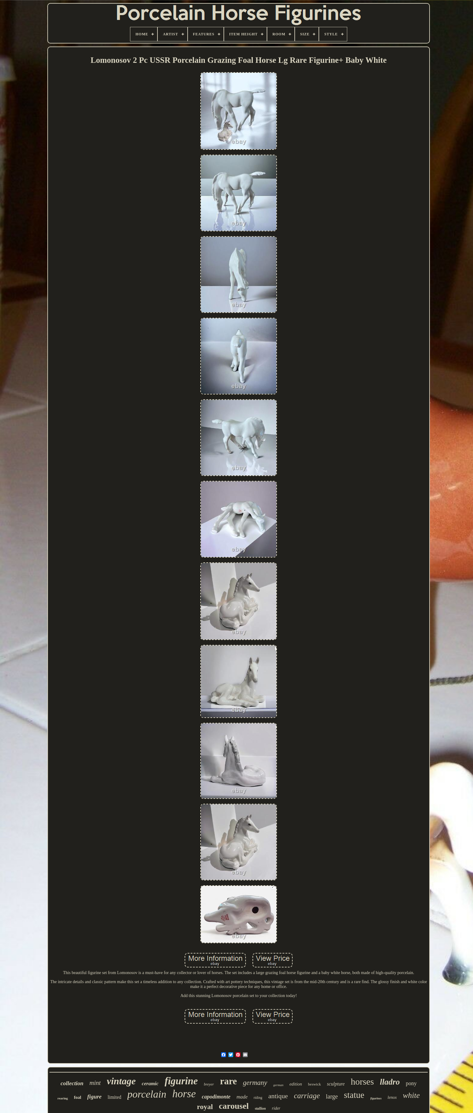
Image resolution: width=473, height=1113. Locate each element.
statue (354, 1095)
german (278, 1085)
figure (94, 1096)
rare (228, 1081)
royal (205, 1107)
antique (278, 1096)
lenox (392, 1097)
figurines (376, 1098)
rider (276, 1108)
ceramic (150, 1083)
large (332, 1096)
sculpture (336, 1083)
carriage (307, 1096)
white (411, 1095)
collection (72, 1083)
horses (362, 1081)
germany (255, 1082)
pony (411, 1083)
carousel (234, 1106)
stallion (260, 1108)
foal (77, 1097)
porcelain (146, 1094)
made (242, 1097)
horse (184, 1094)
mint (95, 1082)
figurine (181, 1081)
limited (114, 1097)
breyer (209, 1084)
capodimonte (216, 1097)
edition (295, 1084)
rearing (62, 1098)
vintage (121, 1081)
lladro (390, 1081)
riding (258, 1097)
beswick (314, 1084)
